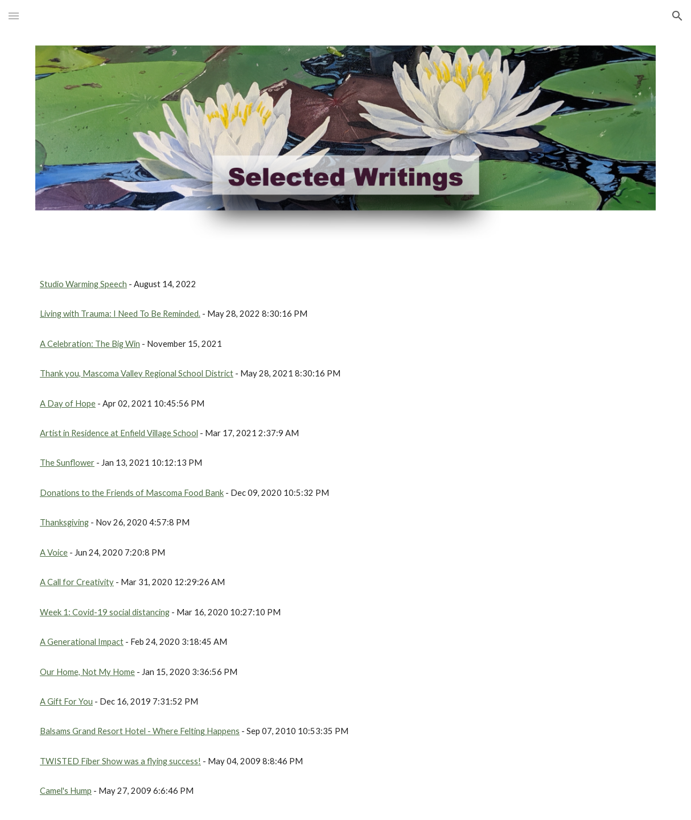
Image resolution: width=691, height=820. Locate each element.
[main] (345, 284)
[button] (13, 15)
